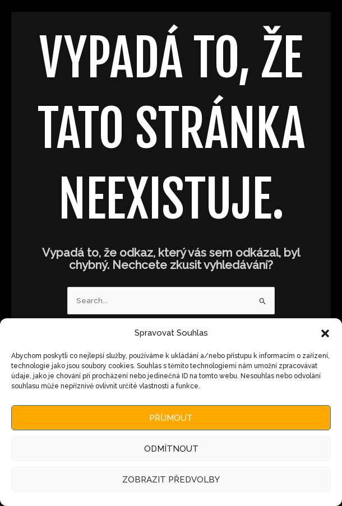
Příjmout (171, 418)
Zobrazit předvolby (171, 480)
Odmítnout (171, 449)
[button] (325, 333)
